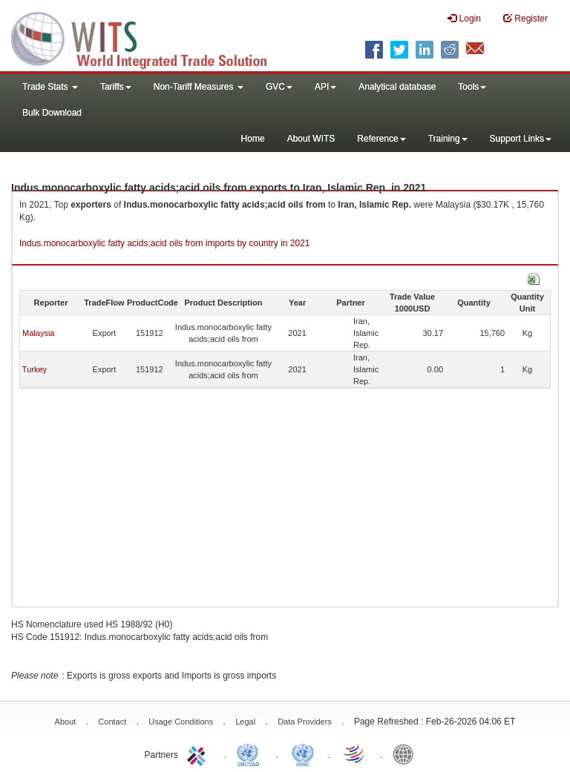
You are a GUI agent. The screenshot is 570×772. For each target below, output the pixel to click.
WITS (148, 37)
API (325, 87)
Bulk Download (52, 113)
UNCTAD (251, 753)
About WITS (311, 138)
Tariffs (115, 87)
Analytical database (397, 87)
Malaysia (38, 333)
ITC (199, 753)
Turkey (34, 369)
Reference (381, 138)
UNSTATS (303, 753)
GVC (279, 87)
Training (448, 138)
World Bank (407, 753)
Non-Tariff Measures (198, 87)
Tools (472, 87)
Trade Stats (50, 87)
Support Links (520, 138)
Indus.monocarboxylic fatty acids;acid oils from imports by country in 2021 (164, 243)
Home (253, 138)
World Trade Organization (355, 753)
